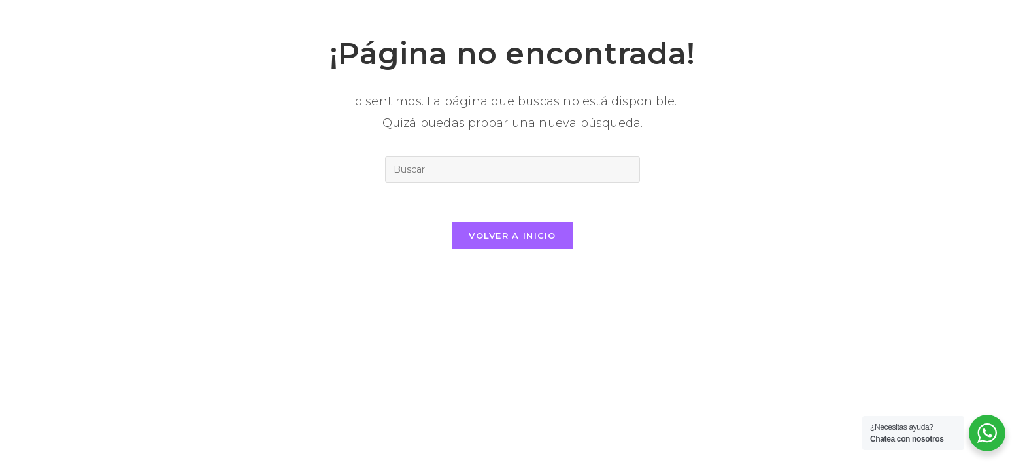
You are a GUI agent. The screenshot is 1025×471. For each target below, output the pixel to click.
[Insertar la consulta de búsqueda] (512, 169)
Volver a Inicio (512, 235)
